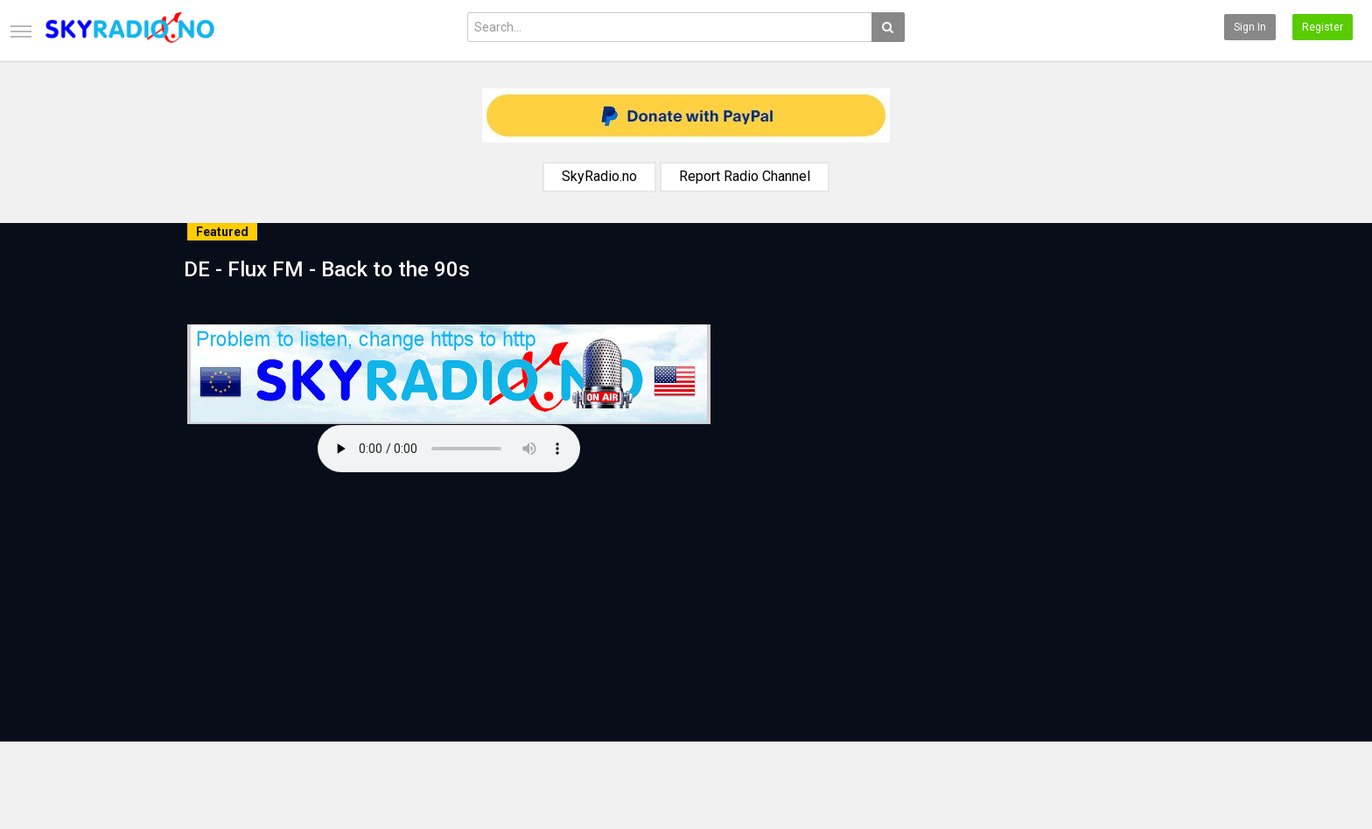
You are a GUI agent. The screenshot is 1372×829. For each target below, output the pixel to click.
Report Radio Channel (744, 176)
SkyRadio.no (599, 176)
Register (1322, 27)
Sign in (1250, 27)
